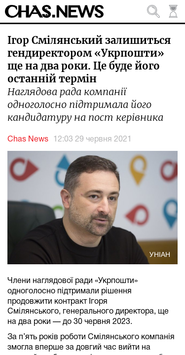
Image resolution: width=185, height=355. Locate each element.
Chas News (27, 139)
